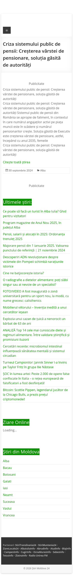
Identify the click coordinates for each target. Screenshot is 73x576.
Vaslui (7, 508)
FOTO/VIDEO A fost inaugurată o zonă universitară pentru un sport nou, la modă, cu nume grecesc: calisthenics (36, 296)
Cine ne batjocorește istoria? (23, 273)
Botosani (9, 474)
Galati (7, 481)
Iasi (5, 488)
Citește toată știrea (16, 162)
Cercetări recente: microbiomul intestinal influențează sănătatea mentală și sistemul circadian (34, 351)
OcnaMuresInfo (42, 552)
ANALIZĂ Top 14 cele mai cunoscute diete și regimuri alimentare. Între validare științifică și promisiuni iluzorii (36, 335)
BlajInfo (66, 548)
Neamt (8, 495)
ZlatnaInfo (21, 555)
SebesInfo (58, 552)
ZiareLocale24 (10, 548)
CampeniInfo (11, 552)
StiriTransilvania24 (25, 545)
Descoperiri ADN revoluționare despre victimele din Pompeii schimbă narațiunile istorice (33, 261)
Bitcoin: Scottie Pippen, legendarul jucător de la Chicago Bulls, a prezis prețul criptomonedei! (35, 394)
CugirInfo (26, 552)
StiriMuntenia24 (47, 545)
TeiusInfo (8, 555)
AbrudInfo (42, 548)
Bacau (7, 468)
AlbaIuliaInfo (28, 548)
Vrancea (9, 515)
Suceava (9, 501)
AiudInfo (55, 548)
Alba (43, 170)
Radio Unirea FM (38, 555)
